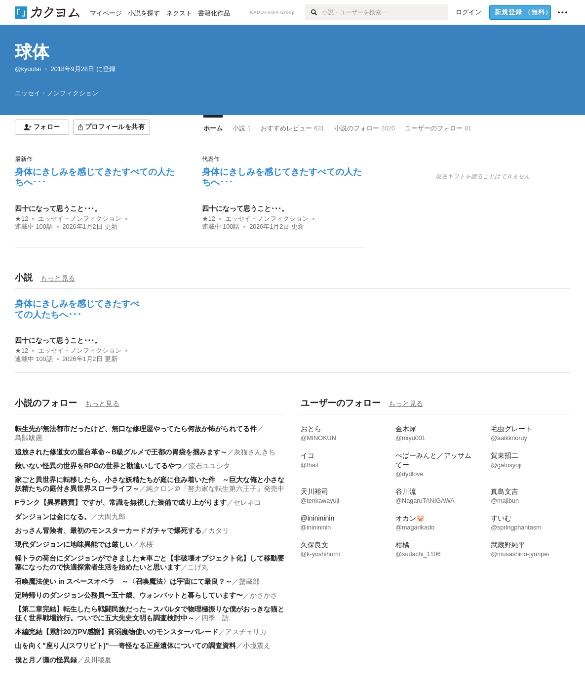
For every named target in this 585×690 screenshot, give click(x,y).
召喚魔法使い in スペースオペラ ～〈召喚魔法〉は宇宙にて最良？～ (123, 581)
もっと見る (57, 278)
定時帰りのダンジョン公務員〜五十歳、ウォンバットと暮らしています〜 (129, 595)
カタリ (218, 530)
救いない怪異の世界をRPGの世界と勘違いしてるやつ (98, 466)
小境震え (257, 645)
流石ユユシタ (209, 466)
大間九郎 (111, 517)
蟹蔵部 (249, 581)
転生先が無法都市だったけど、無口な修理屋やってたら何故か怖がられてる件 (136, 429)
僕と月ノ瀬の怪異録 (46, 660)
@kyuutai (28, 69)
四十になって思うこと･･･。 (58, 208)
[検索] (313, 12)
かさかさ (263, 595)
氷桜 (146, 544)
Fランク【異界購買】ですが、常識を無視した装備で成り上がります (121, 502)
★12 (21, 218)
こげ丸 (198, 567)
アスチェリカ (246, 632)
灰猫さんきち (254, 452)
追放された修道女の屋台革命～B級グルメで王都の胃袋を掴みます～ (121, 452)
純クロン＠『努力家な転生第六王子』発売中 (215, 488)
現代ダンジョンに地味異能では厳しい (73, 544)
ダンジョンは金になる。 (53, 517)
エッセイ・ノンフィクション (79, 218)
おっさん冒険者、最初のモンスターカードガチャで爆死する (108, 530)
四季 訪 (215, 618)
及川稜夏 (98, 660)
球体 (32, 51)
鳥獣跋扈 (28, 438)
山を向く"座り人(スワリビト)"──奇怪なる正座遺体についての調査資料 (125, 645)
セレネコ (247, 502)
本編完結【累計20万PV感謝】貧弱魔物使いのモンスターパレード (116, 632)
